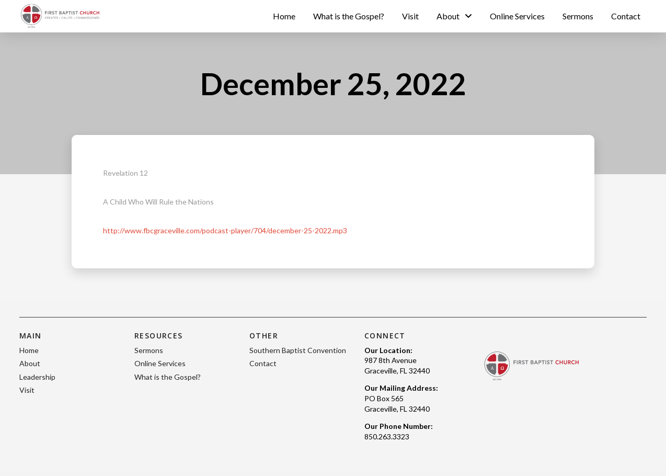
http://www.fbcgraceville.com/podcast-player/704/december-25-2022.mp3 (225, 230)
